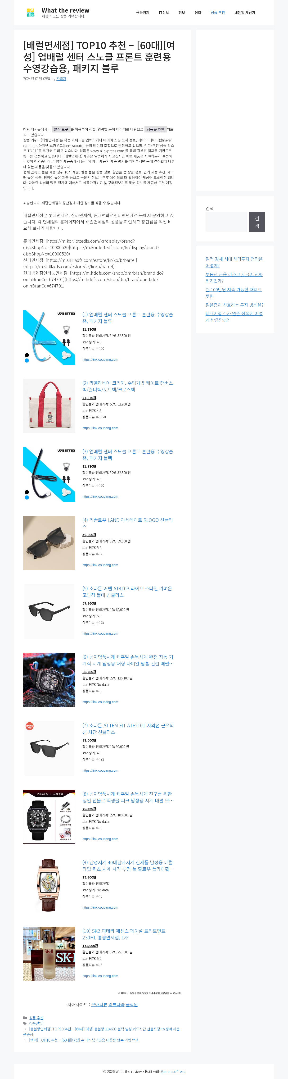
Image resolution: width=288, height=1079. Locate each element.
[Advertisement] (235, 110)
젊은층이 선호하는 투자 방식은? (234, 305)
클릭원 (132, 1004)
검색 (210, 208)
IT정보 (164, 12)
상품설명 (35, 1023)
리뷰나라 (116, 1004)
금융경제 (142, 12)
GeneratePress (173, 1071)
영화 (198, 12)
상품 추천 (218, 12)
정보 (182, 12)
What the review (66, 10)
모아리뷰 (99, 1004)
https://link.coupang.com (100, 359)
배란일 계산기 (244, 12)
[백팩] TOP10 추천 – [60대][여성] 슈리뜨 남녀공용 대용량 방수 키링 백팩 (84, 1040)
